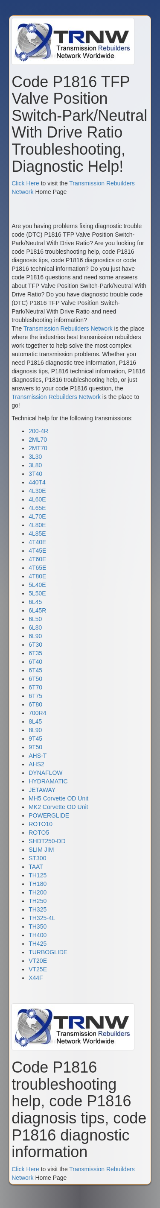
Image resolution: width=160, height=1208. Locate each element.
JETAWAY (42, 789)
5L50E (37, 593)
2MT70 (38, 448)
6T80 (35, 704)
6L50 (35, 619)
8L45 (35, 721)
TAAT (36, 866)
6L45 (35, 601)
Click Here (25, 183)
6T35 (35, 653)
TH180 (38, 883)
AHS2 (36, 764)
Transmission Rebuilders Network (68, 328)
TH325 (38, 909)
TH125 (38, 875)
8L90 (35, 730)
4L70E (37, 516)
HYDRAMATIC (48, 781)
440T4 (37, 482)
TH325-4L (42, 918)
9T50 (35, 747)
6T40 (35, 661)
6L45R (37, 610)
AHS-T (38, 755)
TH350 (38, 926)
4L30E (37, 490)
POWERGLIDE (49, 815)
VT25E (38, 969)
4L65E (37, 507)
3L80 (35, 465)
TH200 (38, 892)
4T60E (37, 559)
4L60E (37, 499)
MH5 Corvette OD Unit (58, 798)
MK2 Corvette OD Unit (58, 806)
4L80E (37, 525)
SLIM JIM (41, 849)
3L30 (35, 456)
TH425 (38, 943)
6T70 (35, 687)
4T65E (37, 567)
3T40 (35, 473)
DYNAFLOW (45, 772)
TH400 (38, 935)
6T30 (35, 644)
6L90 (35, 636)
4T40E (37, 542)
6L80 (35, 627)
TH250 (38, 900)
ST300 (37, 858)
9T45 (35, 738)
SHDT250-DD (47, 841)
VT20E (38, 960)
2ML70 (38, 439)
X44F (36, 977)
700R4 (37, 713)
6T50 (35, 678)
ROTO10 (40, 824)
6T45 (35, 670)
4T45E (37, 550)
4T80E (37, 576)
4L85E (37, 533)
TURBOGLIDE (48, 952)
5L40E (37, 584)
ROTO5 (39, 832)
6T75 (35, 695)
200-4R (38, 431)
